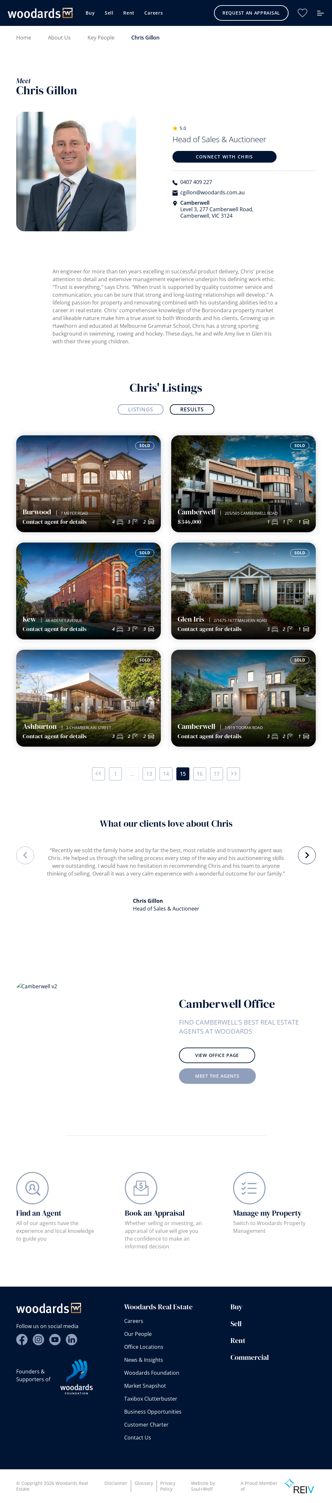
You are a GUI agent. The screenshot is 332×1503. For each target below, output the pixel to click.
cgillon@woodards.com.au (212, 192)
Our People (138, 1333)
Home (23, 37)
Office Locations (143, 1346)
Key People (101, 37)
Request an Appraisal (251, 13)
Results (192, 409)
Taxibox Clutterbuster (150, 1398)
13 (149, 773)
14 (166, 773)
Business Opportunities (153, 1411)
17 (216, 773)
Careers (153, 13)
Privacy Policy (167, 1486)
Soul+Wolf (202, 1489)
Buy (90, 13)
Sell (109, 13)
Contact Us (137, 1437)
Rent (129, 13)
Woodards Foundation (151, 1372)
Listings (140, 409)
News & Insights (143, 1359)
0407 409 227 (196, 182)
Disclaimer (115, 1483)
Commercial (250, 1357)
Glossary (144, 1483)
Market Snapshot (145, 1385)
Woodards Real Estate (158, 1307)
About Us (59, 37)
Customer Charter (146, 1424)
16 (200, 773)
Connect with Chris (224, 157)
